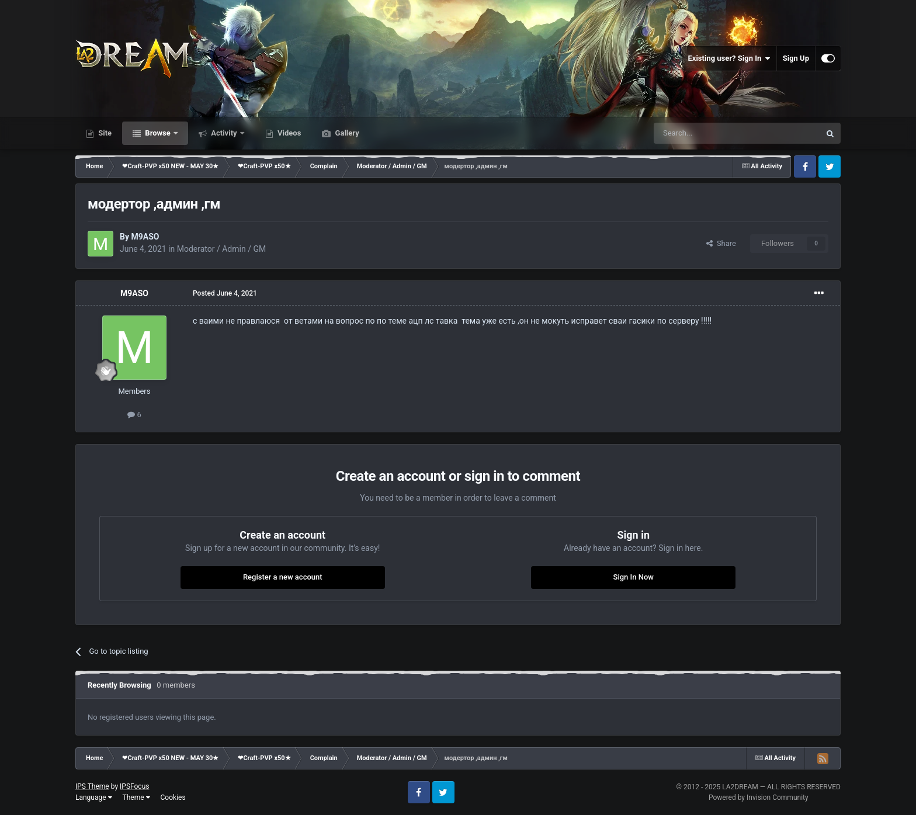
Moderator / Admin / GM (221, 249)
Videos (288, 133)
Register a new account (282, 577)
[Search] (709, 133)
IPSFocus (134, 786)
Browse (157, 133)
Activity (224, 133)
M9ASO (145, 236)
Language (93, 797)
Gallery (346, 133)
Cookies (173, 797)
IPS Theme (92, 786)
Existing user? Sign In (729, 58)
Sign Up (796, 58)
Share (721, 243)
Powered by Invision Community (759, 797)
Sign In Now (633, 577)
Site (104, 133)
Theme (136, 797)
